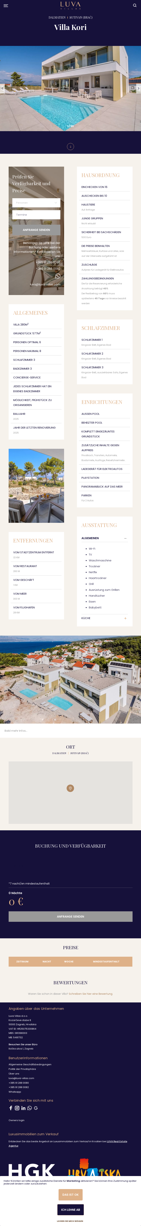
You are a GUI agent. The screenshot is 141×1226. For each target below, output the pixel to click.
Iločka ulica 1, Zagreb (21, 1048)
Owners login (16, 1120)
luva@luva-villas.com (45, 284)
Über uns (14, 1073)
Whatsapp (15, 1092)
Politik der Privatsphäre (22, 1069)
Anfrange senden (36, 230)
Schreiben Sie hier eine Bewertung (90, 994)
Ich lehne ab (70, 1210)
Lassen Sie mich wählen (70, 1221)
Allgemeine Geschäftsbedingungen (30, 1064)
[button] (2, 89)
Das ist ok (70, 1195)
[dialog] (70, 1201)
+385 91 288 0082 (48, 269)
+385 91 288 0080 (48, 262)
